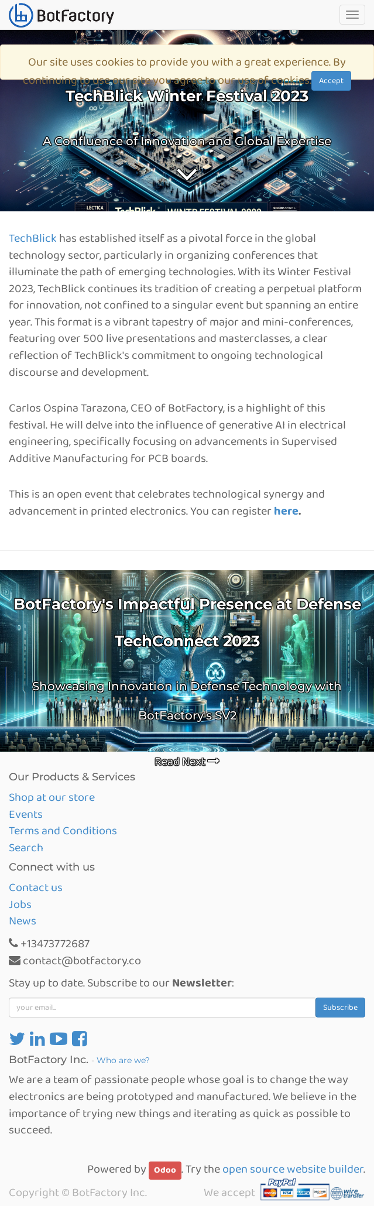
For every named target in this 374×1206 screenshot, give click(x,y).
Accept (331, 80)
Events (26, 814)
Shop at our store (52, 797)
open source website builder (292, 1169)
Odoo (165, 1170)
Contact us (36, 887)
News (22, 921)
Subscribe (340, 1007)
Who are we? (123, 1060)
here (286, 511)
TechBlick (33, 238)
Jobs (20, 904)
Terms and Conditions (63, 830)
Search (26, 847)
